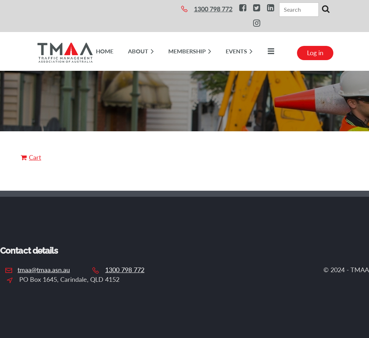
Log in (315, 53)
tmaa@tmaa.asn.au (43, 270)
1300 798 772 (124, 270)
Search (325, 8)
